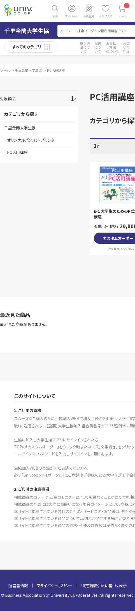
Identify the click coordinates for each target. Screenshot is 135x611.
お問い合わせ (126, 47)
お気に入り (105, 16)
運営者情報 (18, 585)
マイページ (72, 16)
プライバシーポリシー (55, 585)
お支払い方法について (112, 47)
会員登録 (88, 16)
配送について (97, 47)
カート (124, 10)
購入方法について (85, 47)
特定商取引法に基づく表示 (104, 585)
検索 (55, 16)
